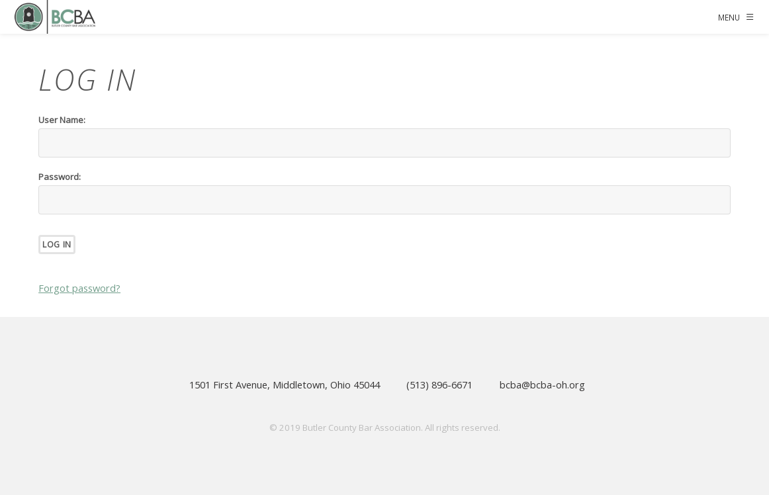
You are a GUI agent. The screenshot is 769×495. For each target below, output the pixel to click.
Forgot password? (79, 287)
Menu (729, 17)
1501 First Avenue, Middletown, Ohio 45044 (284, 384)
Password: (59, 177)
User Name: (61, 120)
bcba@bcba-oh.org (542, 384)
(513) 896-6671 (439, 384)
